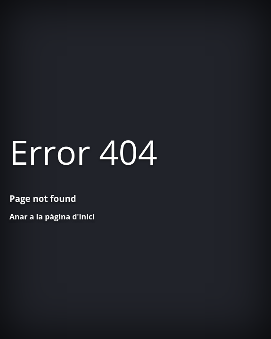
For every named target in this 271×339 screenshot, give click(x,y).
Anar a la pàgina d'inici (52, 216)
